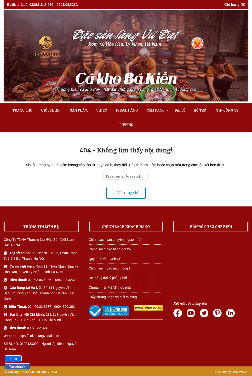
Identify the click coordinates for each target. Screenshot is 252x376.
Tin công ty (227, 110)
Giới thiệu (50, 110)
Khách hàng (127, 110)
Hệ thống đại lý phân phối (108, 278)
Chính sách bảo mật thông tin (110, 268)
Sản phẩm (79, 110)
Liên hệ (126, 125)
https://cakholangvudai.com (38, 336)
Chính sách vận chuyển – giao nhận (115, 239)
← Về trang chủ (126, 193)
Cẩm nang (156, 110)
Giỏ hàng (232, 4)
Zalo (13, 359)
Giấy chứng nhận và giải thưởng (113, 297)
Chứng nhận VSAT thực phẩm (111, 287)
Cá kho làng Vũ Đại (43, 372)
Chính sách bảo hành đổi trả (110, 249)
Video (101, 110)
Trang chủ (22, 110)
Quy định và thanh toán (106, 259)
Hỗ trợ (200, 110)
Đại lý (180, 110)
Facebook (17, 367)
